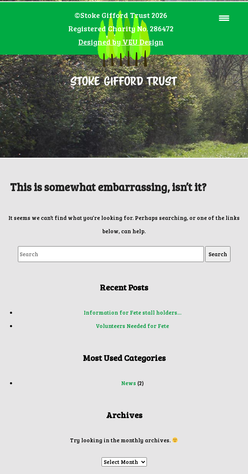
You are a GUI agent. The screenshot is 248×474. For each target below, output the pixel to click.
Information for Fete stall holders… (132, 312)
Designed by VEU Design (121, 42)
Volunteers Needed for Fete (132, 326)
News (128, 383)
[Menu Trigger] (224, 17)
